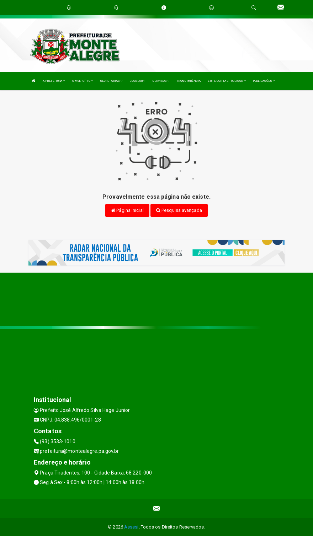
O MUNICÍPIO (82, 80)
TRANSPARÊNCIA (188, 80)
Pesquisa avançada (179, 210)
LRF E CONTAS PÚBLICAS (226, 80)
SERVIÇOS (160, 80)
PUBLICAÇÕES (264, 80)
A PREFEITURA (54, 80)
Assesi (131, 527)
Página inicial (127, 210)
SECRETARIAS (111, 80)
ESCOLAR (137, 80)
